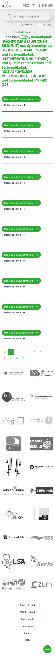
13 (17, 358)
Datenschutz (27, 619)
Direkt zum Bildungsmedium (21, 99)
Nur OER (46, 24)
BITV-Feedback (27, 612)
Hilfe (27, 640)
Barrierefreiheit (27, 605)
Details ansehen (15, 105)
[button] (47, 649)
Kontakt (28, 633)
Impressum (27, 626)
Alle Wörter (27, 24)
